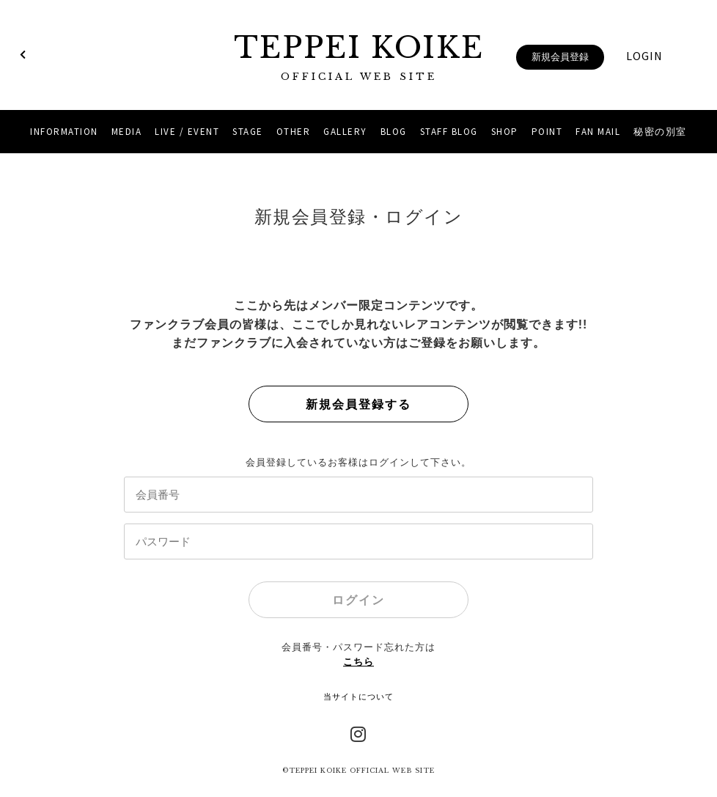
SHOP (504, 131)
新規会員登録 (560, 56)
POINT (547, 131)
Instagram (358, 732)
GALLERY (345, 131)
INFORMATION (64, 131)
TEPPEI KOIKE (358, 56)
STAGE (247, 131)
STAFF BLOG (449, 131)
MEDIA (126, 131)
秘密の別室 (660, 131)
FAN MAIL (598, 131)
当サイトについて (358, 696)
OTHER (293, 131)
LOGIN (644, 55)
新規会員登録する (358, 404)
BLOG (393, 131)
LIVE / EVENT (187, 131)
